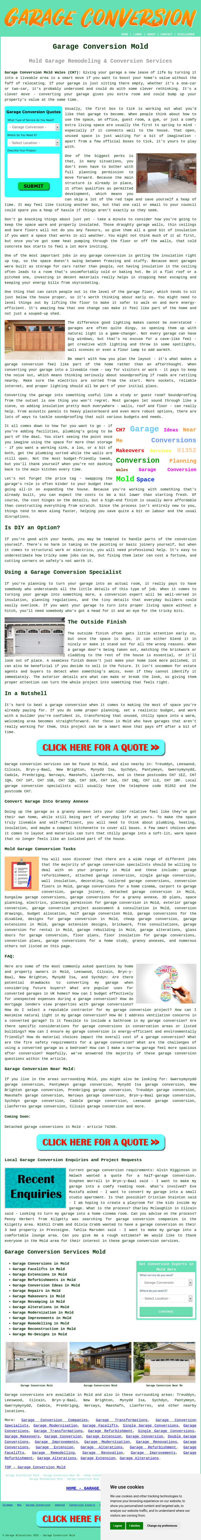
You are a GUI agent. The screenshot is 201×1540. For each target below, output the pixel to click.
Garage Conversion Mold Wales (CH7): (43, 72)
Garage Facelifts (100, 1426)
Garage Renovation (102, 1453)
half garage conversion (95, 914)
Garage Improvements (56, 1442)
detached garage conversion (141, 892)
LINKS (137, 34)
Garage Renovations (156, 1442)
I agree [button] (117, 1525)
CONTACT (166, 34)
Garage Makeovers (22, 1436)
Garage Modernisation (56, 1426)
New (19, 1505)
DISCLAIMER (185, 34)
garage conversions (149, 881)
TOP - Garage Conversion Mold (35, 1467)
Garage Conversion (63, 1436)
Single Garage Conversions (150, 1426)
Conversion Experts (82, 1505)
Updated (60, 1505)
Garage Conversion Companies (55, 1420)
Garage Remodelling (53, 1453)
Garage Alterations (102, 1447)
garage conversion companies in (151, 1219)
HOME (124, 34)
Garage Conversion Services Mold (55, 1252)
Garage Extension (103, 1436)
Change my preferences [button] (162, 1525)
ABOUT (151, 34)
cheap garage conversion (150, 919)
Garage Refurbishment (110, 1431)
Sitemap (8, 1505)
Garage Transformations (122, 1420)
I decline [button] (134, 1525)
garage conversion (105, 1106)
